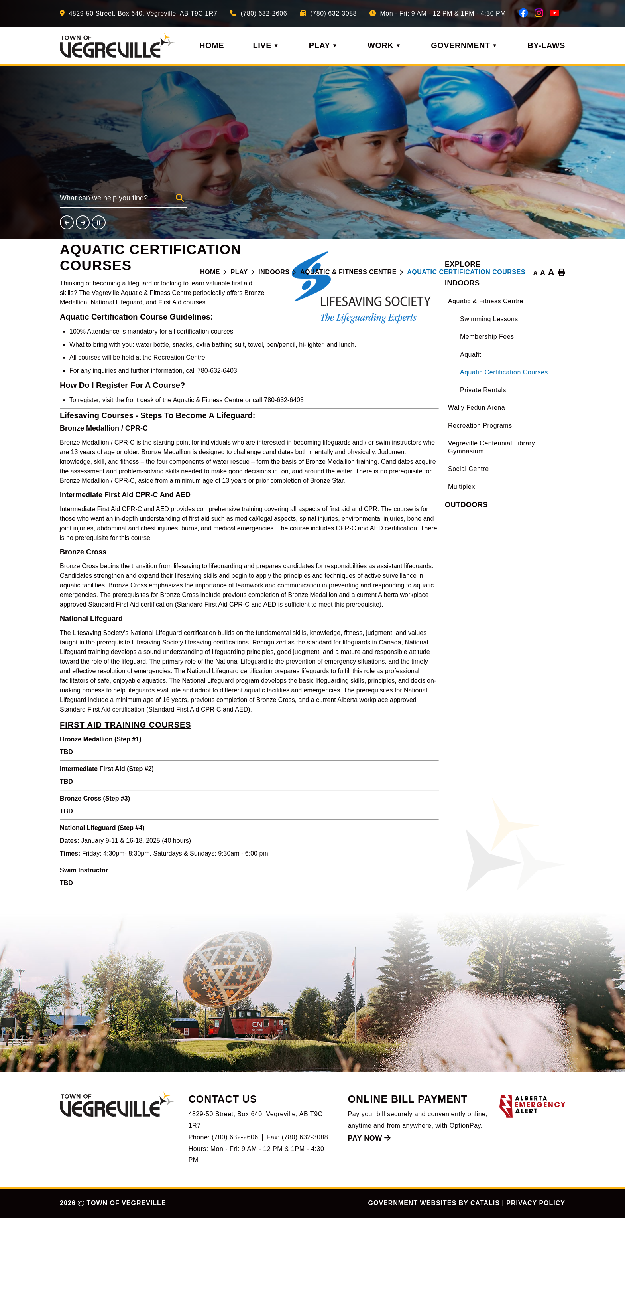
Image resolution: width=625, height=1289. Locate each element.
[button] (180, 198)
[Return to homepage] (215, 272)
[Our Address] (138, 13)
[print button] (561, 273)
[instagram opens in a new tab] (539, 13)
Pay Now (369, 1210)
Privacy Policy (535, 1274)
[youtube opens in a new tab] (554, 13)
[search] (118, 200)
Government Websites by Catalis (434, 1274)
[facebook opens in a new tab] (523, 13)
